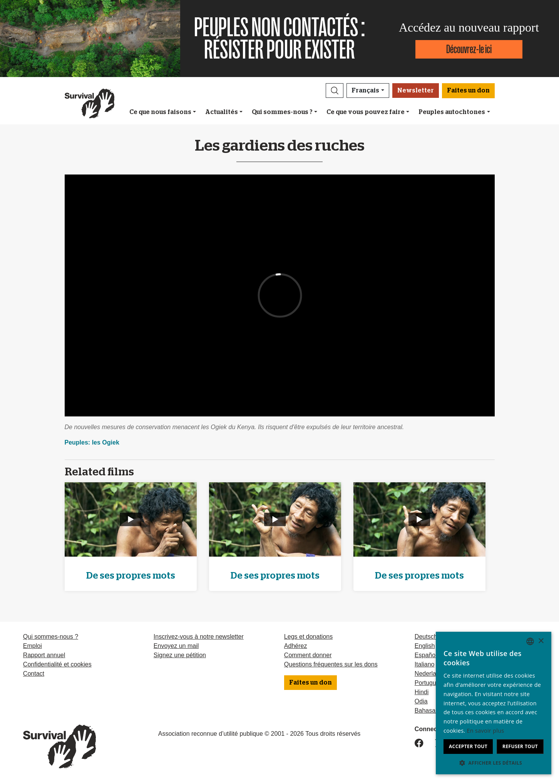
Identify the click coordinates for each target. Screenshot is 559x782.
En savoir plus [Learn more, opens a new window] (485, 730)
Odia (421, 701)
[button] (334, 90)
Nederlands (430, 673)
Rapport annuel (44, 655)
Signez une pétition (180, 655)
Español (426, 655)
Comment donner (308, 655)
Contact (33, 673)
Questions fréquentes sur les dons (331, 664)
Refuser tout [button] (520, 746)
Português (429, 683)
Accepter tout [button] (468, 746)
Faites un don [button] (468, 90)
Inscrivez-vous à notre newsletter (199, 636)
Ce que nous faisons (160, 112)
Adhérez (295, 646)
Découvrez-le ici (469, 49)
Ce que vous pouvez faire (365, 112)
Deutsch (426, 636)
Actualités (221, 112)
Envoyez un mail (176, 646)
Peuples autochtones (451, 112)
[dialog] (493, 703)
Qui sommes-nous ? (282, 112)
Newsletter (415, 90)
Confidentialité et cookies (57, 664)
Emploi (32, 646)
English (425, 646)
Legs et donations (308, 636)
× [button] (541, 641)
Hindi (421, 692)
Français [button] (365, 90)
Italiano (425, 664)
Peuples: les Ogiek (92, 442)
